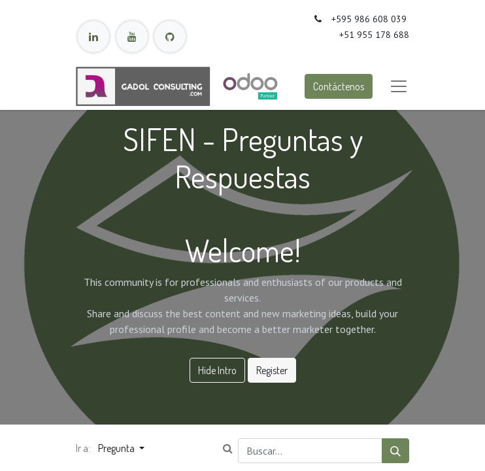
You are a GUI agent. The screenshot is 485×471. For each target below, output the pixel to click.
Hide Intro (217, 370)
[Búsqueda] (395, 450)
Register (272, 370)
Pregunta (117, 448)
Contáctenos (338, 86)
